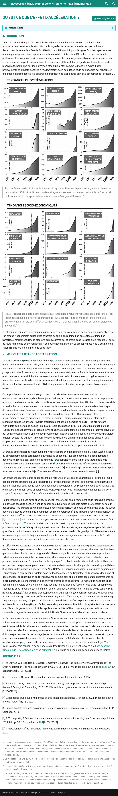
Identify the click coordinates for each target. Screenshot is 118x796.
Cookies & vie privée (58, 792)
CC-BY (39, 792)
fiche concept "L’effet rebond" (21, 523)
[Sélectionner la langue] (106, 4)
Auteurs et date (16, 28)
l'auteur (14, 701)
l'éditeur (106, 666)
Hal (41, 722)
